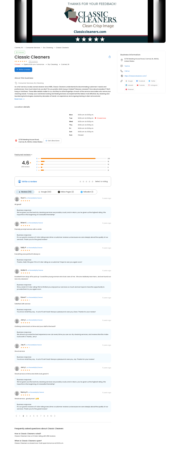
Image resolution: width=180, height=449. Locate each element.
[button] (16, 416)
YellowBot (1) (87, 192)
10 (51, 416)
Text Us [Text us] (127, 66)
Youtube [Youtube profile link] (141, 85)
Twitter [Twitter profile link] (152, 81)
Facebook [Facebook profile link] (140, 81)
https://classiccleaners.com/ (136, 76)
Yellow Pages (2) (66, 192)
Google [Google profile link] (129, 81)
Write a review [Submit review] (23, 69)
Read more (20, 99)
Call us (127, 71)
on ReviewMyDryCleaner (34, 198)
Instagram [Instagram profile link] (153, 85)
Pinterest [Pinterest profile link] (130, 89)
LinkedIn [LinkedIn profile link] (129, 85)
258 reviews (33, 61)
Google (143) (44, 192)
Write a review (29, 181)
